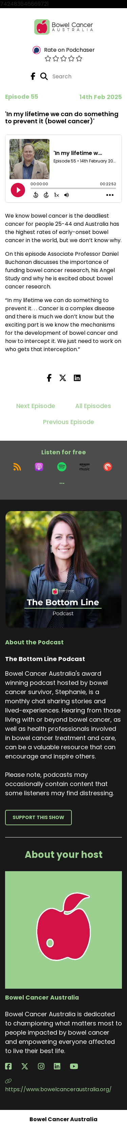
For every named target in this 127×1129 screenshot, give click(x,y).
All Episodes (93, 406)
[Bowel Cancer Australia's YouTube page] (78, 1066)
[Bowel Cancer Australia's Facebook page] (12, 1066)
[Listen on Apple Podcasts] (39, 467)
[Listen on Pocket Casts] (108, 467)
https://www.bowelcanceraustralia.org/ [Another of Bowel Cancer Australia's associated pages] (58, 1085)
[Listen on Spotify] (62, 467)
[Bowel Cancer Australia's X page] (29, 1066)
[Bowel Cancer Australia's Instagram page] (45, 1066)
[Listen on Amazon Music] (85, 467)
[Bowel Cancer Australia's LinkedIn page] (61, 1066)
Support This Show (38, 817)
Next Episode (35, 406)
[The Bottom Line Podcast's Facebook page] (33, 76)
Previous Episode (68, 422)
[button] (62, 483)
